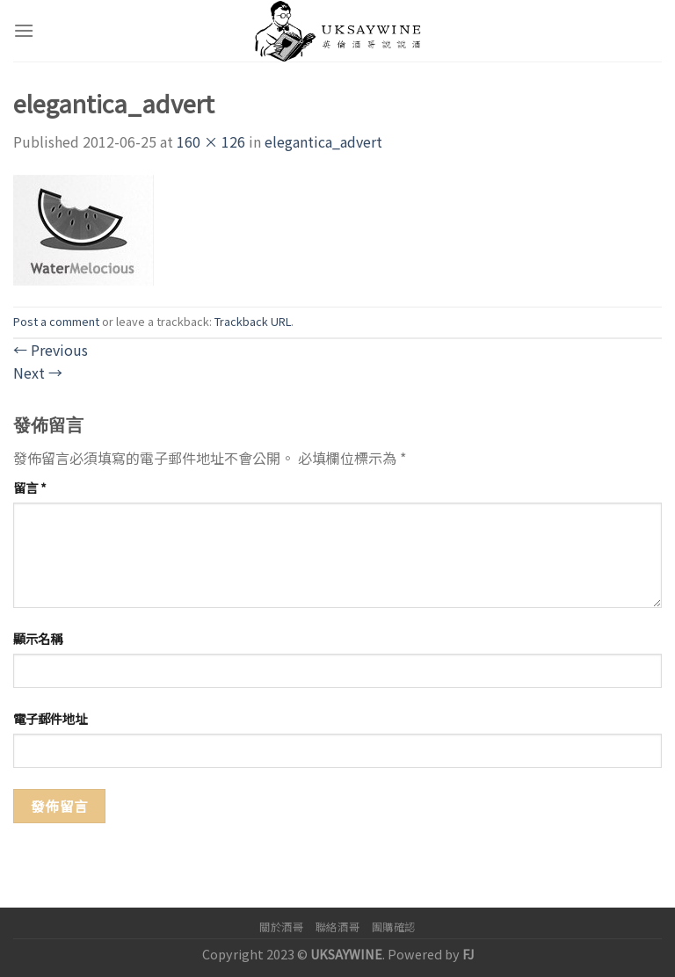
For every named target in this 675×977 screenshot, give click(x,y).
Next (37, 372)
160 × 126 (211, 141)
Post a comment (56, 321)
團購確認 (394, 927)
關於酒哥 (281, 927)
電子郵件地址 (50, 718)
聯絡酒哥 (337, 927)
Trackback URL (252, 321)
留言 (30, 487)
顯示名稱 (37, 638)
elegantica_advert (323, 141)
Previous (50, 349)
